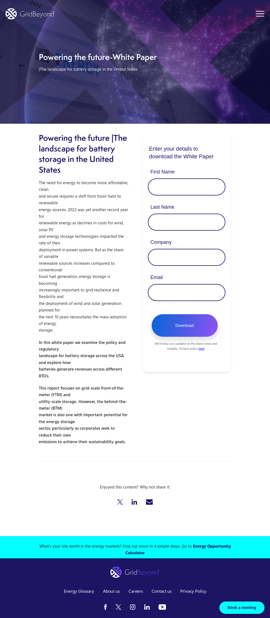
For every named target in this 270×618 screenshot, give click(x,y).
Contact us (161, 591)
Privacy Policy (193, 591)
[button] (120, 502)
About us (111, 591)
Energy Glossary (79, 591)
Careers (136, 591)
